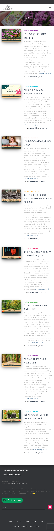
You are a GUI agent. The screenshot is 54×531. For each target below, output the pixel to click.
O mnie (10, 521)
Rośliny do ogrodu (31, 31)
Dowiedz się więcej (44, 73)
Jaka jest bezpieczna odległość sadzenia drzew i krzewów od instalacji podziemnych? (38, 198)
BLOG (34, 521)
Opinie (27, 521)
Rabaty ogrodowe (31, 138)
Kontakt (43, 521)
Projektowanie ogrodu (33, 191)
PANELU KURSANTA (19, 483)
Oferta (18, 521)
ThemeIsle (36, 526)
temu (43, 77)
